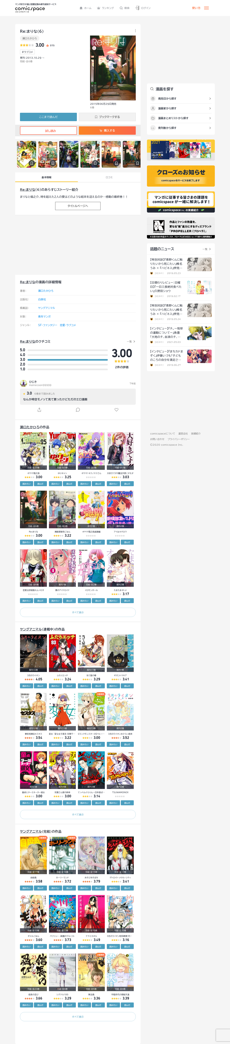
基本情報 (46, 177)
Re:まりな (27, 189)
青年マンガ (44, 316)
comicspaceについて (162, 433)
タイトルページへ (77, 206)
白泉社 (42, 299)
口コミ (109, 177)
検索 (125, 8)
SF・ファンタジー (47, 325)
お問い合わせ (157, 439)
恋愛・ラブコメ (68, 325)
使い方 (196, 8)
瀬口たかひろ (29, 38)
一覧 (129, 341)
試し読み (48, 131)
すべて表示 (78, 612)
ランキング (105, 8)
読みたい (27, 484)
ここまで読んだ (48, 117)
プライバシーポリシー (179, 439)
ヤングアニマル (46, 308)
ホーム (85, 8)
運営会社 (183, 433)
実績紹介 (196, 433)
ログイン (143, 8)
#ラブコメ (27, 52)
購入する (107, 130)
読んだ (40, 484)
